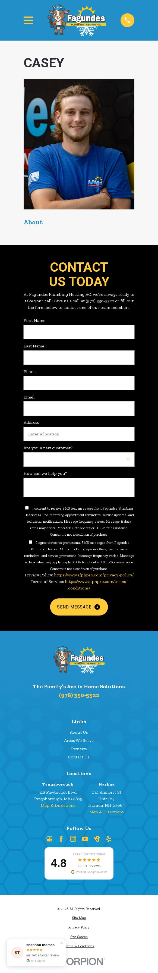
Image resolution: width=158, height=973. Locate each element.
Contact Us (79, 756)
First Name (34, 320)
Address (31, 422)
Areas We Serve (79, 740)
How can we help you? (45, 473)
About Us (79, 732)
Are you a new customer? (48, 447)
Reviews (79, 748)
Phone (30, 371)
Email (29, 397)
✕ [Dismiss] (61, 943)
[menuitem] (79, 918)
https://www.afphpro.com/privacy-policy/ (93, 574)
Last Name (34, 346)
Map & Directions (58, 805)
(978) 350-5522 (79, 695)
